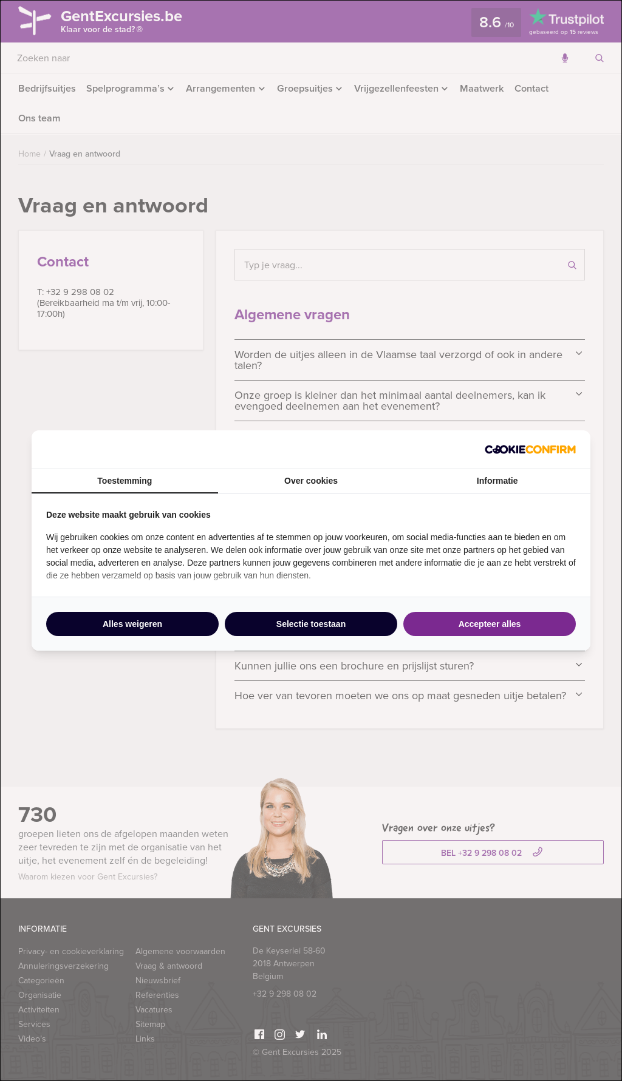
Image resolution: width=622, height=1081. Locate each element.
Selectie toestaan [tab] (311, 624)
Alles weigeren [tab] (132, 624)
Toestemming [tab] (124, 481)
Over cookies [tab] (311, 481)
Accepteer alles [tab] (490, 624)
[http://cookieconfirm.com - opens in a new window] (530, 449)
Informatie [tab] (497, 481)
